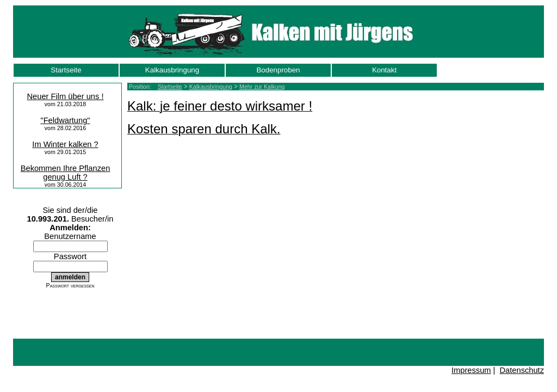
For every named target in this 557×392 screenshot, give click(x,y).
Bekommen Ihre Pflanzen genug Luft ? (65, 172)
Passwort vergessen (70, 285)
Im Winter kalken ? (65, 144)
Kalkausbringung (172, 70)
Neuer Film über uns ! (65, 96)
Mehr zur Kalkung (262, 86)
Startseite (66, 70)
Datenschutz (522, 370)
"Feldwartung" (65, 120)
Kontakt (384, 70)
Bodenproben (278, 70)
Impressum (471, 370)
